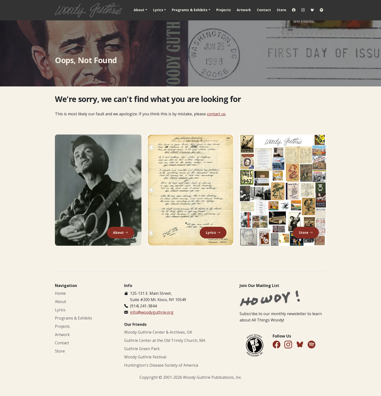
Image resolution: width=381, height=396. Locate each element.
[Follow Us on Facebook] (276, 345)
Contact (264, 10)
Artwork (244, 10)
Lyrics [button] (158, 10)
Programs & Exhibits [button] (190, 10)
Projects (223, 10)
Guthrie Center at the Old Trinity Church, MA (164, 340)
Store (281, 10)
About (60, 301)
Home (60, 293)
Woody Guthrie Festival (145, 357)
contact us (216, 114)
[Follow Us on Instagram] (288, 345)
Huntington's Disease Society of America (161, 365)
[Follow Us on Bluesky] (300, 345)
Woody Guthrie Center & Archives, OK (158, 332)
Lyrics (60, 309)
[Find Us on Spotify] (311, 345)
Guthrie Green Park (142, 348)
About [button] (139, 10)
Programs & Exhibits (73, 318)
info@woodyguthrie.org (151, 312)
